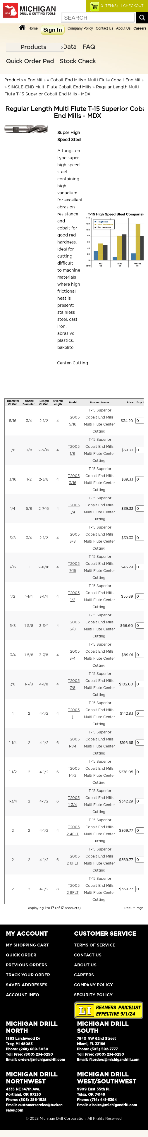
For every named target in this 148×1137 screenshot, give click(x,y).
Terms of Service (94, 945)
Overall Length (58, 402)
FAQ (88, 47)
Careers (84, 975)
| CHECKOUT (132, 6)
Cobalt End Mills (66, 80)
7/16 (12, 567)
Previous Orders (26, 965)
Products (33, 47)
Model (73, 402)
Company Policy (80, 28)
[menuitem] (35, 47)
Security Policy (93, 995)
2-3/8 (44, 479)
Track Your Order (28, 975)
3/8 (29, 450)
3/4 (29, 421)
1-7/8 (29, 684)
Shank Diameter (29, 402)
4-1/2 (43, 713)
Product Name (99, 402)
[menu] (35, 47)
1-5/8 (29, 625)
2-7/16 (44, 508)
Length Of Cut (44, 402)
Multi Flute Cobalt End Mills (116, 80)
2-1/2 (43, 421)
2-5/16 (43, 450)
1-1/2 (13, 772)
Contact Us (104, 28)
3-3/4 (44, 625)
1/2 (29, 479)
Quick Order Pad (30, 61)
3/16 (12, 479)
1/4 (12, 508)
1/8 (13, 450)
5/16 (12, 421)
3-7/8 (43, 655)
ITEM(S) (109, 6)
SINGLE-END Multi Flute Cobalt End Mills (49, 87)
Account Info (22, 995)
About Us (123, 28)
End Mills (36, 80)
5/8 (29, 508)
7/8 (13, 684)
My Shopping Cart (27, 945)
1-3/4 (12, 801)
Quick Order (21, 955)
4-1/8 (43, 684)
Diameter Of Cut (13, 402)
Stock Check (78, 61)
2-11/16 (43, 567)
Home (33, 28)
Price (130, 402)
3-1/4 (43, 596)
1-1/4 (29, 596)
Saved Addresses (26, 985)
